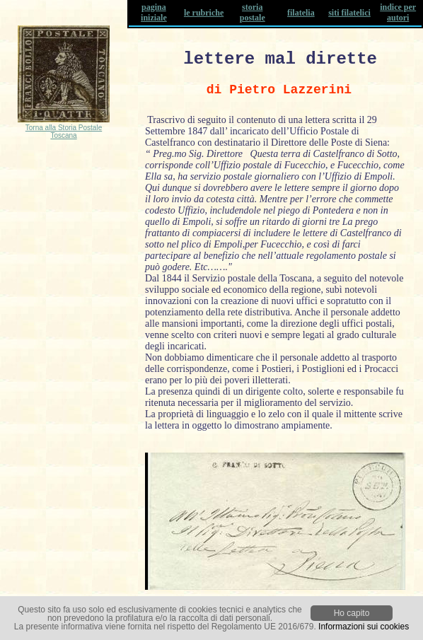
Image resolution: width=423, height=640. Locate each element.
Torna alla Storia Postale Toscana (63, 131)
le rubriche (204, 13)
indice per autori (398, 12)
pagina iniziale (154, 12)
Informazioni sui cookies (363, 627)
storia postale (252, 12)
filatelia (301, 13)
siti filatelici (349, 13)
